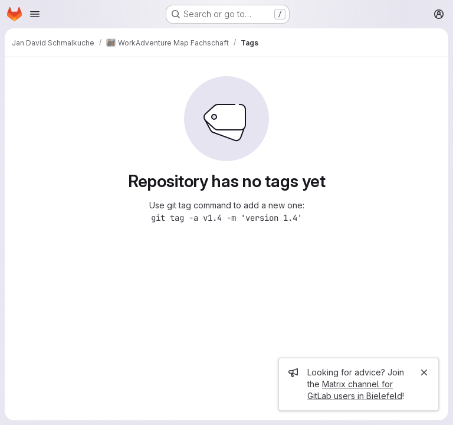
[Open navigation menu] (34, 14)
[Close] (424, 372)
